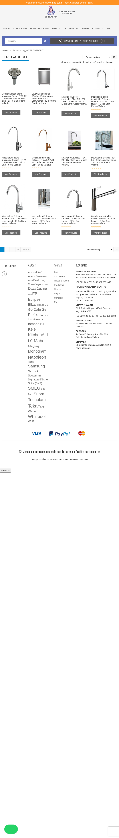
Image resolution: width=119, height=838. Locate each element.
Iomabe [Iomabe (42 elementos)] (34, 324)
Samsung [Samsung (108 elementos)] (36, 366)
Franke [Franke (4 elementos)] (40, 305)
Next (25, 249)
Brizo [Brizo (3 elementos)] (30, 280)
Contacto (98, 28)
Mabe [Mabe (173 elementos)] (39, 340)
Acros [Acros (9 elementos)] (31, 272)
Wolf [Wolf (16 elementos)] (31, 421)
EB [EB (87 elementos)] (35, 294)
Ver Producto (11, 112)
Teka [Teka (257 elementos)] (33, 405)
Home (5, 50)
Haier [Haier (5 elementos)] (41, 315)
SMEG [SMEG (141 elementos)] (34, 388)
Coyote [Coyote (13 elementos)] (38, 284)
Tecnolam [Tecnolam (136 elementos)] (37, 399)
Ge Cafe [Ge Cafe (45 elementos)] (34, 309)
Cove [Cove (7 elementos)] (31, 284)
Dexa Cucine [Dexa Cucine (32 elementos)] (37, 289)
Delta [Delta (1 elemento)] (46, 284)
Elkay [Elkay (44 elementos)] (32, 304)
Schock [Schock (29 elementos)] (33, 371)
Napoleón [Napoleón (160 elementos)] (37, 357)
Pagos (85, 28)
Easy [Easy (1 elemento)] (30, 294)
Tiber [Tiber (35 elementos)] (42, 406)
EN (108, 28)
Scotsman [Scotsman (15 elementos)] (34, 375)
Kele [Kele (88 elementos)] (32, 329)
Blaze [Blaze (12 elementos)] (39, 276)
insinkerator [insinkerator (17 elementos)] (35, 319)
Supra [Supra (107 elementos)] (39, 394)
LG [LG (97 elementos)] (30, 341)
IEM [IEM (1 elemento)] (46, 315)
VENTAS (5, 470)
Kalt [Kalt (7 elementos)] (42, 324)
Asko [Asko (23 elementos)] (38, 272)
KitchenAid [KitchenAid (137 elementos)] (38, 335)
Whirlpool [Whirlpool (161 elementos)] (37, 416)
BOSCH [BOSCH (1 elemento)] (46, 276)
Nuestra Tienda (39, 28)
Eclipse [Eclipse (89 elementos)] (34, 299)
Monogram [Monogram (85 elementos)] (37, 351)
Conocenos (20, 28)
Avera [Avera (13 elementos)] (31, 276)
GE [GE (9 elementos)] (46, 304)
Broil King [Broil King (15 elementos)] (39, 280)
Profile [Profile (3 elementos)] (31, 362)
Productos (59, 28)
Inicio (6, 28)
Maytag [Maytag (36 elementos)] (33, 346)
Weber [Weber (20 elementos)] (32, 411)
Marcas (73, 28)
